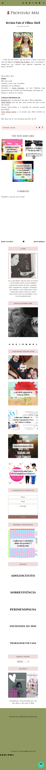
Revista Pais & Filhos (22, 62)
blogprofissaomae (28, 717)
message (23, 509)
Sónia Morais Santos (8, 112)
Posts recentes (7, 241)
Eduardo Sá (5, 100)
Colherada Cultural (8, 128)
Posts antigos (39, 241)
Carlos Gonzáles (18, 88)
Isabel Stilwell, (6, 102)
